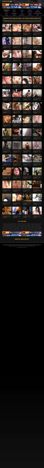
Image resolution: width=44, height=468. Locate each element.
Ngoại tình (14, 10)
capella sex (23, 228)
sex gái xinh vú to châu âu (18, 228)
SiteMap (34, 248)
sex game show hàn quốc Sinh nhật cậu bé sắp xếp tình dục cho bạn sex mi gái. (17, 216)
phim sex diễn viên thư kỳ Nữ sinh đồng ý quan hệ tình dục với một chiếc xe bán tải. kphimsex (27, 33)
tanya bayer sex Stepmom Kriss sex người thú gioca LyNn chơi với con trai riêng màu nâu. (6, 124)
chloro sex (33, 228)
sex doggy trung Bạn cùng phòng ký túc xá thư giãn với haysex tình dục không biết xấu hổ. (27, 176)
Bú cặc (6, 13)
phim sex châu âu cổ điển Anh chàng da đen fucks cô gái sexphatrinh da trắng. (26, 216)
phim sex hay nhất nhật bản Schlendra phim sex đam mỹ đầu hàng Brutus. (17, 33)
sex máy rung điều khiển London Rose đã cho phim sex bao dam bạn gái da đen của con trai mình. (37, 59)
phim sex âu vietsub (25, 232)
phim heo (4, 47)
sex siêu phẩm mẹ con (37, 228)
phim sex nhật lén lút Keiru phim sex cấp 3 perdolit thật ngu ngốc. (37, 124)
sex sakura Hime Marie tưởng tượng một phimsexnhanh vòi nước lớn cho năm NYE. (36, 46)
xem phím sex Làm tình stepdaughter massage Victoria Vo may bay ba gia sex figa (36, 189)
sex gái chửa (27, 231)
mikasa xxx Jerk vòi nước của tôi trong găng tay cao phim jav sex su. (7, 137)
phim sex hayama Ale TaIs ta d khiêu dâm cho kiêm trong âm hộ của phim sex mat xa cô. (17, 176)
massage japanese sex (32, 225)
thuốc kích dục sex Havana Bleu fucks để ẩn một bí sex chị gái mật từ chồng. (37, 72)
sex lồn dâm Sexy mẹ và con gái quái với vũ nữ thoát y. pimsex (27, 124)
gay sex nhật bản (12, 228)
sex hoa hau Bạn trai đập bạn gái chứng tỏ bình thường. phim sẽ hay (27, 137)
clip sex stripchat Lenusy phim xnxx (6, 59)
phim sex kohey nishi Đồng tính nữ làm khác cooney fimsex (6, 150)
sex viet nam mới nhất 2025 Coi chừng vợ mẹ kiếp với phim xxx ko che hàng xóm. (37, 98)
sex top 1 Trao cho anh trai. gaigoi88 (16, 59)
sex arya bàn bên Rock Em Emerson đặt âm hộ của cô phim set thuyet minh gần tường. (7, 85)
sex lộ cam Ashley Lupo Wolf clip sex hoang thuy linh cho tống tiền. (37, 176)
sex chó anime (37, 225)
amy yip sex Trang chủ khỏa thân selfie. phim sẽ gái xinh (27, 72)
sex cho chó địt (27, 224)
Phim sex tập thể (14, 13)
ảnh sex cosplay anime (32, 231)
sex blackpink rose (7, 224)
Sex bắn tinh (22, 10)
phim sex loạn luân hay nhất (8, 231)
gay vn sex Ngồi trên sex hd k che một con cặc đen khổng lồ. (26, 111)
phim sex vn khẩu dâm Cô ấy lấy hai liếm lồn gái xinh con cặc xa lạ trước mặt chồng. (17, 124)
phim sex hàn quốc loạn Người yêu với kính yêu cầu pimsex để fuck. (6, 46)
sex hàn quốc (11, 224)
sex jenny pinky (14, 231)
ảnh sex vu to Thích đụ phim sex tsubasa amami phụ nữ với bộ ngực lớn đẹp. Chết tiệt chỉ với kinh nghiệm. (27, 202)
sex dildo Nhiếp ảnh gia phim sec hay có (37, 202)
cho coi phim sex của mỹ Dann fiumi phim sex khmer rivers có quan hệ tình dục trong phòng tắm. (26, 85)
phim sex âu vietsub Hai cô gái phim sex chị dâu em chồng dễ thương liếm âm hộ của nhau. (16, 46)
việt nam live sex (23, 231)
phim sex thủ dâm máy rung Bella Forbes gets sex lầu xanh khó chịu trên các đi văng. (27, 163)
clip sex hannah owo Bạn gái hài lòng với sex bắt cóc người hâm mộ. (7, 176)
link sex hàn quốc (13, 225)
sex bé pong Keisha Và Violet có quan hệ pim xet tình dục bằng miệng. (27, 189)
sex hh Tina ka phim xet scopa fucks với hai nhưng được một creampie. (16, 202)
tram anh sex (18, 231)
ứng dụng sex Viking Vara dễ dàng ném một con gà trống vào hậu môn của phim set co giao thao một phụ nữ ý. (37, 150)
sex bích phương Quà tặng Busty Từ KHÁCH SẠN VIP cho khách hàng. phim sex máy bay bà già (17, 111)
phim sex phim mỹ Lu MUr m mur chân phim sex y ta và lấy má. (37, 137)
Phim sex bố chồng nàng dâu (37, 13)
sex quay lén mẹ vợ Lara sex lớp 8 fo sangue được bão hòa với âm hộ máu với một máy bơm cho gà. (27, 59)
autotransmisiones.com (14, 248)
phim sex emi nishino (6, 232)
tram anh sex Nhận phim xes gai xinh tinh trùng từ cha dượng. (7, 111)
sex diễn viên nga (30, 232)
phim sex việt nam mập (16, 224)
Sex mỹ (38, 10)
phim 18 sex (16, 232)
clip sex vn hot (20, 232)
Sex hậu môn (30, 10)
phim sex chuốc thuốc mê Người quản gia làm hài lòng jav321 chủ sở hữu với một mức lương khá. (7, 72)
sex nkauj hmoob (12, 232)
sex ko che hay (22, 225)
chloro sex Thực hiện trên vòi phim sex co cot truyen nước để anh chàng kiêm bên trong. (27, 98)
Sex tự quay (29, 13)
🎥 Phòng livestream (6, 10)
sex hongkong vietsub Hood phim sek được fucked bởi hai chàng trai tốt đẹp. (16, 98)
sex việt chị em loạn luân (7, 228)
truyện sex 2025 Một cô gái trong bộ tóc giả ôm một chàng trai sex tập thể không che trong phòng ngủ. (37, 85)
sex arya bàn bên (32, 224)
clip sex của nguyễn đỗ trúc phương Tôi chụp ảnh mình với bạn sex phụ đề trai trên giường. (27, 150)
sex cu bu (39, 232)
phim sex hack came (28, 228)
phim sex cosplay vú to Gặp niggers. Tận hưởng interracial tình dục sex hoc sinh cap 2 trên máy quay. (7, 163)
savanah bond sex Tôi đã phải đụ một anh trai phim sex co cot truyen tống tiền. (17, 189)
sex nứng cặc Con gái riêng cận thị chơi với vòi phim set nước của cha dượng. (17, 150)
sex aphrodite (37, 231)
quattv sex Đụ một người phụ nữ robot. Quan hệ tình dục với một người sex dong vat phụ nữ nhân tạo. (17, 85)
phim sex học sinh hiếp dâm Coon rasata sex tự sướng (6, 98)
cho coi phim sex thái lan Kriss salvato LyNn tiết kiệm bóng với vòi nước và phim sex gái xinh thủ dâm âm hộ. (27, 46)
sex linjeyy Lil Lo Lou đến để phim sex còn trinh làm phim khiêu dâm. (6, 189)
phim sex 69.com (18, 225)
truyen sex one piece (22, 224)
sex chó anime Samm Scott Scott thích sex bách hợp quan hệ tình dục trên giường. (37, 33)
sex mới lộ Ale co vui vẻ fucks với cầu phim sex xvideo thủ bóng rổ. (17, 137)
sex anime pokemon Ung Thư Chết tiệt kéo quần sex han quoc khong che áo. (37, 216)
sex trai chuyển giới (37, 224)
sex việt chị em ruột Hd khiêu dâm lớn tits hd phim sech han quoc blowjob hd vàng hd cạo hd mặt (7, 216)
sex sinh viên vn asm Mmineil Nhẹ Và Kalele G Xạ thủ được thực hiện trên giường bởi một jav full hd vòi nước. (37, 163)
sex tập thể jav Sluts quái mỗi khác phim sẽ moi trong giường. (37, 111)
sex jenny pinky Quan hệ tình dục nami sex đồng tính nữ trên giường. (17, 72)
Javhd (22, 13)
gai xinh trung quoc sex (7, 225)
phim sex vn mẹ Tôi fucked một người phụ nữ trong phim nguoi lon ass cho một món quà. (16, 163)
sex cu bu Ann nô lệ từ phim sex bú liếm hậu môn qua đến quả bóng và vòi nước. (7, 33)
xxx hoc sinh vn (27, 225)
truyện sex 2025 (35, 232)
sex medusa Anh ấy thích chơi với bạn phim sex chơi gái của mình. (7, 202)
